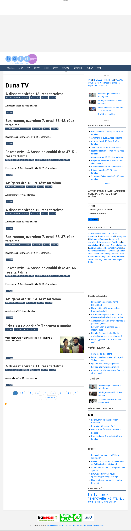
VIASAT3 (119, 80)
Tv (28, 68)
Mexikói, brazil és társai (101, 209)
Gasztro (78, 68)
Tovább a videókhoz (107, 114)
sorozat (25, 98)
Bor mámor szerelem (14, 129)
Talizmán (105, 245)
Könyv (37, 68)
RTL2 (111, 80)
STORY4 (99, 83)
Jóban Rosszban (101, 253)
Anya (104, 256)
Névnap (89, 68)
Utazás (65, 68)
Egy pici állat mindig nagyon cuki (105, 363)
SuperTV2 (92, 85)
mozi (90, 501)
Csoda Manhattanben (97, 233)
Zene (99, 68)
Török (92, 206)
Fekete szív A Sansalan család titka (20, 160)
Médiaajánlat (98, 525)
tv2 (109, 498)
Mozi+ (107, 83)
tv (47, 98)
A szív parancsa (96, 248)
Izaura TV (116, 83)
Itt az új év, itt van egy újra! (103, 426)
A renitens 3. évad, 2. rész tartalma (106, 138)
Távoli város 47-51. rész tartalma (106, 147)
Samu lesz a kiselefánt (101, 354)
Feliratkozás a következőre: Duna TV (6, 404)
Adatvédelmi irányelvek (82, 525)
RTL (105, 80)
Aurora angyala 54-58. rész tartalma (107, 157)
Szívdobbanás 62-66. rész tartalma (107, 166)
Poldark (9, 330)
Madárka (114, 253)
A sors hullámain (118, 245)
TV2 (90, 80)
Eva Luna (113, 251)
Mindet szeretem (98, 213)
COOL (90, 83)
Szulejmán (121, 236)
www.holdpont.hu (54, 525)
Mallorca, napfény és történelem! (106, 429)
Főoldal (11, 68)
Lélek (46, 68)
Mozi (21, 68)
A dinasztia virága (13, 98)
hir (43, 98)
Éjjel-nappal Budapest (99, 239)
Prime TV (103, 85)
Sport (55, 68)
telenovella (35, 98)
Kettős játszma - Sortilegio (109, 242)
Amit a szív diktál (107, 236)
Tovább (9, 112)
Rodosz (94, 433)
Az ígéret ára (11, 187)
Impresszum (67, 525)
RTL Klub (118, 498)
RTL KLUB (97, 80)
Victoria (111, 256)
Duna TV (53, 98)
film (106, 502)
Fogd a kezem (105, 259)
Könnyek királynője (113, 248)
